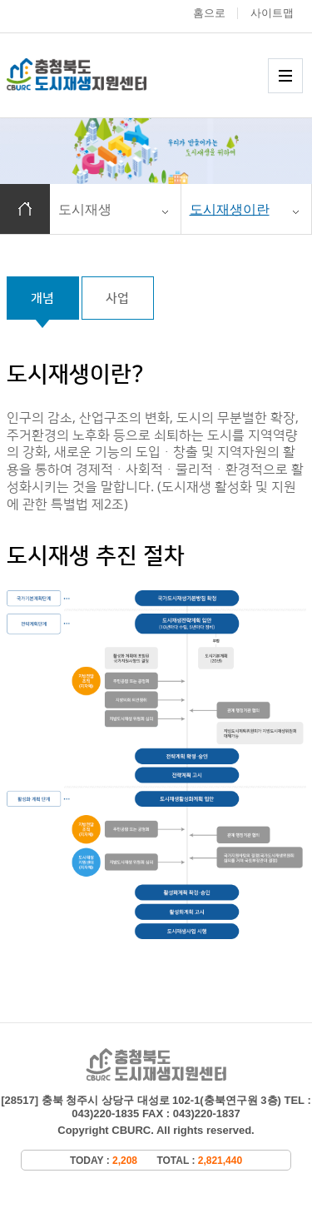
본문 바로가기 (0, 0)
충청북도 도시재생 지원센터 (94, 74)
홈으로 (209, 13)
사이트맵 (272, 13)
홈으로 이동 (25, 209)
